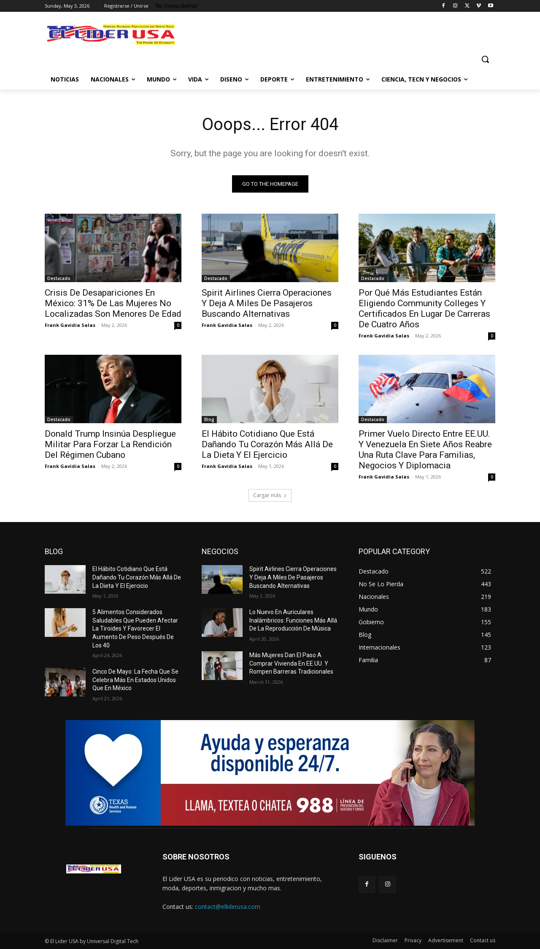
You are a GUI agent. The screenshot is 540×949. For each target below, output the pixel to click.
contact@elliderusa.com (227, 907)
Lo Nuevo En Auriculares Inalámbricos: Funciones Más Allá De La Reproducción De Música (293, 620)
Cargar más (270, 495)
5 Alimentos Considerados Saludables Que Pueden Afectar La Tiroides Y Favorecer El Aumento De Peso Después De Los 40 (135, 628)
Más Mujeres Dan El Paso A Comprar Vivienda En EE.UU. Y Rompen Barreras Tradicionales (291, 663)
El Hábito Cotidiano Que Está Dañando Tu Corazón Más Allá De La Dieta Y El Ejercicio (267, 444)
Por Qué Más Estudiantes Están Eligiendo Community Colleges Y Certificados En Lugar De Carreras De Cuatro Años (424, 308)
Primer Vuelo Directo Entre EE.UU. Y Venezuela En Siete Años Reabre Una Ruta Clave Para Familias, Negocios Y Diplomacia (425, 449)
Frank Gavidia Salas (70, 325)
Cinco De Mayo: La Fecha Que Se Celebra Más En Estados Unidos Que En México (135, 679)
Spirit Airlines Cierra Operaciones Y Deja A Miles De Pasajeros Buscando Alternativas (267, 303)
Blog (209, 419)
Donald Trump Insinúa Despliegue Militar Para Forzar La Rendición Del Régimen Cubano (110, 444)
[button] (485, 59)
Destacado (58, 278)
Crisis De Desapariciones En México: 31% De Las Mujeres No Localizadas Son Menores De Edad (113, 303)
